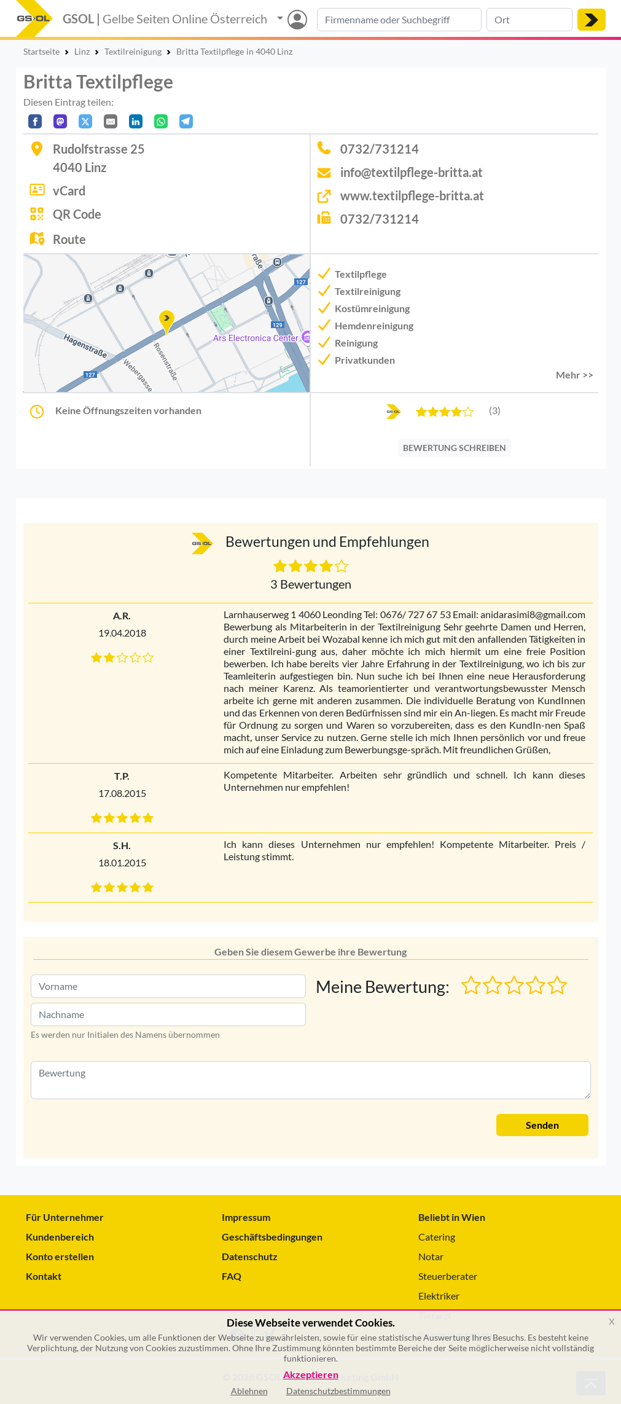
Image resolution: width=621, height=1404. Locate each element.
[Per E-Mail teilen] (110, 121)
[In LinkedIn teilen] (136, 121)
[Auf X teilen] (85, 121)
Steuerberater (447, 1276)
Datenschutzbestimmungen (338, 1391)
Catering (436, 1236)
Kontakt (43, 1276)
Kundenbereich (60, 1236)
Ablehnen (249, 1391)
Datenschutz (250, 1256)
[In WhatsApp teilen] (161, 121)
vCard (69, 190)
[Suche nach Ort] (529, 19)
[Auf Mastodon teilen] (60, 121)
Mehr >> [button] (574, 374)
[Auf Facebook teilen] (35, 121)
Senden (542, 1125)
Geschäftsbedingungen (272, 1236)
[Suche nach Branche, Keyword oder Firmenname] (399, 19)
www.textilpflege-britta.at (412, 195)
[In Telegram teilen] (186, 121)
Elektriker (438, 1295)
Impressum (246, 1217)
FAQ (231, 1276)
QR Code (77, 213)
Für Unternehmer (65, 1217)
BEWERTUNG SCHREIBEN (454, 447)
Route (69, 239)
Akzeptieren (310, 1375)
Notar (430, 1256)
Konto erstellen (60, 1256)
